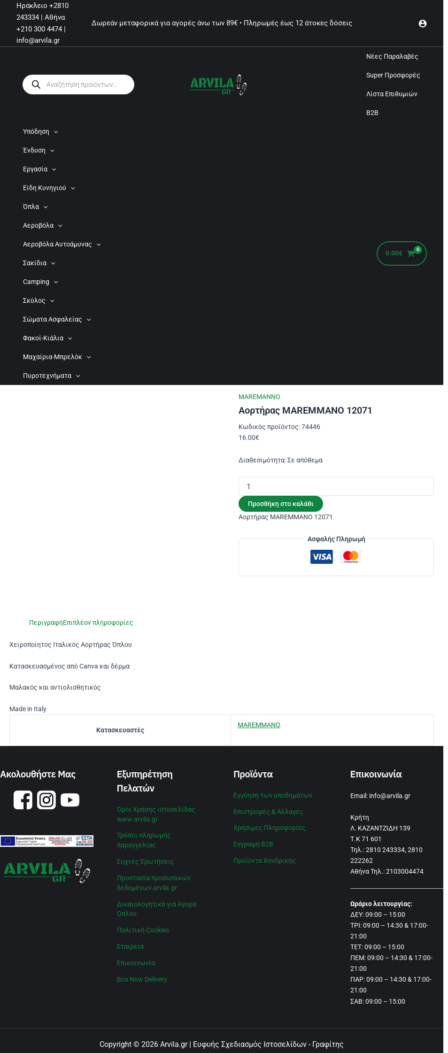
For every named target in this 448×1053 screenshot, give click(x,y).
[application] (53, 131)
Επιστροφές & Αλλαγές (268, 811)
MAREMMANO (259, 725)
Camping (40, 281)
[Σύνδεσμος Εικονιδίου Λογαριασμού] (422, 23)
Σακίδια (39, 263)
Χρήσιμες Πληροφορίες (269, 826)
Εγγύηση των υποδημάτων (272, 795)
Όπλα (35, 206)
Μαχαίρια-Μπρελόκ (57, 356)
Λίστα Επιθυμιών (391, 94)
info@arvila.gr (389, 795)
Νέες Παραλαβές (392, 56)
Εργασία (39, 169)
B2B (372, 112)
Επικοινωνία (136, 957)
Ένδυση (38, 150)
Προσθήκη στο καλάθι (281, 503)
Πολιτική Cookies (143, 925)
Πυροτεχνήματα (51, 375)
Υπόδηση (40, 131)
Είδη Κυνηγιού (49, 187)
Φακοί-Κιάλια (47, 338)
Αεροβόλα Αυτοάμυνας (61, 244)
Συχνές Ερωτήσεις (145, 859)
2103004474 (405, 871)
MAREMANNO (259, 396)
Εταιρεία (130, 941)
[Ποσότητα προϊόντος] (336, 486)
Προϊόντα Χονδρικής (264, 858)
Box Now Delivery (142, 973)
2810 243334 (385, 849)
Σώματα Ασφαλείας (57, 319)
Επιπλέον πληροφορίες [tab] (98, 622)
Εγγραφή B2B (253, 842)
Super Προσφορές (393, 75)
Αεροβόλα (42, 225)
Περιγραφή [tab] (46, 622)
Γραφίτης (328, 1044)
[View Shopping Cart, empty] (402, 253)
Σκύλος (38, 300)
